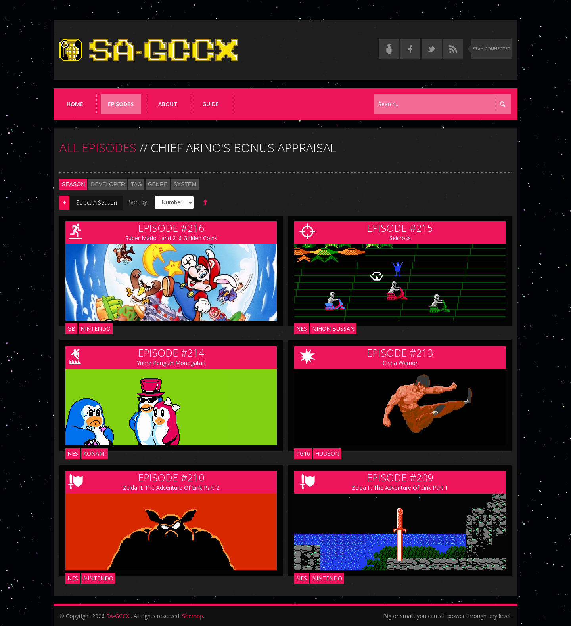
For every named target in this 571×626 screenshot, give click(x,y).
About (168, 104)
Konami (94, 453)
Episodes (121, 104)
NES (301, 328)
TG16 (303, 453)
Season (73, 184)
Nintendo (95, 328)
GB (71, 328)
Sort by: (138, 202)
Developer (108, 184)
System (185, 184)
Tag (136, 184)
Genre (158, 184)
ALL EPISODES (97, 147)
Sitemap (192, 616)
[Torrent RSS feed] (453, 49)
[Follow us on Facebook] (410, 49)
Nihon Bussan (333, 328)
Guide (210, 104)
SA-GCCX (117, 616)
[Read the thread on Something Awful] (389, 49)
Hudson (327, 453)
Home (75, 104)
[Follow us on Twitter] (432, 49)
